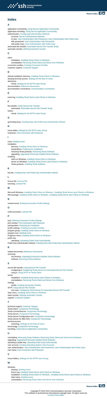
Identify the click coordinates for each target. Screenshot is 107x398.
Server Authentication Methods (32, 36)
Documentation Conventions (43, 89)
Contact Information (56, 395)
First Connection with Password (30, 133)
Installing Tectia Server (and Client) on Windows (36, 97)
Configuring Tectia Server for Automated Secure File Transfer (48, 270)
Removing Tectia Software (43, 152)
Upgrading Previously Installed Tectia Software (39, 154)
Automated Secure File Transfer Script (43, 46)
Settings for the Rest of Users (41, 79)
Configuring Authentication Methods (34, 34)
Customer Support (30, 68)
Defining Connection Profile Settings (34, 203)
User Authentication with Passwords (32, 39)
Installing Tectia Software (35, 164)
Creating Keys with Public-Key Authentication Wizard (43, 122)
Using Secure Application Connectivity (43, 29)
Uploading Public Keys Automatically (35, 240)
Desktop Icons (19, 142)
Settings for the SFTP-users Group (31, 84)
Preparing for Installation (33, 149)
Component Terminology (29, 309)
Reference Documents (30, 86)
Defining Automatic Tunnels (34, 49)
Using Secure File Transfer (29, 106)
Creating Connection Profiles (36, 65)
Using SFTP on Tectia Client (29, 273)
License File (22, 181)
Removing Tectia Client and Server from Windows (43, 63)
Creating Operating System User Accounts (36, 345)
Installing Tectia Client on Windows (35, 60)
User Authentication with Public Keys (63, 39)
